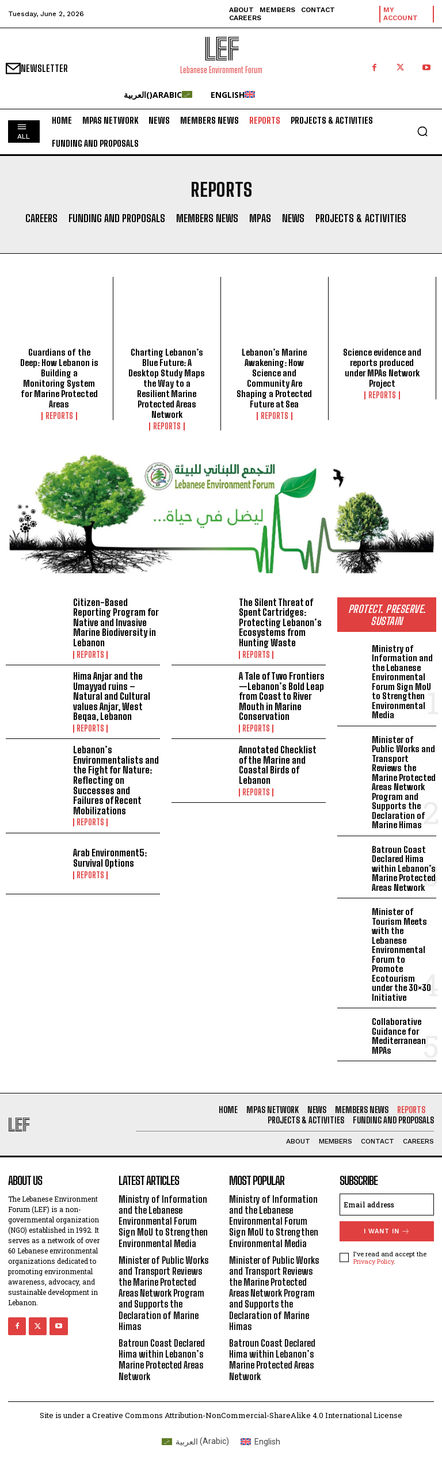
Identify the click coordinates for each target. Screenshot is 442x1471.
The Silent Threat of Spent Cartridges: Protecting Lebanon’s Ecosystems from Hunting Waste (280, 622)
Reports (59, 416)
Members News (207, 218)
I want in (387, 1231)
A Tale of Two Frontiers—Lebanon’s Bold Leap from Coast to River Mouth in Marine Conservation (282, 696)
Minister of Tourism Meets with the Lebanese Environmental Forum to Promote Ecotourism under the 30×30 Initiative (401, 954)
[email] (387, 1204)
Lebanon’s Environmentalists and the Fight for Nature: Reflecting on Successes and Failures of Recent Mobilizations (116, 780)
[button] (422, 131)
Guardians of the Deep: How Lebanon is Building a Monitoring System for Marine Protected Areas (59, 378)
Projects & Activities (360, 218)
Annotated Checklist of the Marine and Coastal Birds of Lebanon (278, 765)
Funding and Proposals (116, 218)
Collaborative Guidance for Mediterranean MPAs (399, 1035)
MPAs (260, 218)
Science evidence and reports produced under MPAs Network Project (382, 367)
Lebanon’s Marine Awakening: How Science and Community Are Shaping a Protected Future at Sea (274, 378)
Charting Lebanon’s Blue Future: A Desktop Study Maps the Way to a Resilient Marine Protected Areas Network (166, 383)
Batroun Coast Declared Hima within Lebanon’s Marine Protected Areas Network (404, 868)
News (293, 218)
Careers (41, 218)
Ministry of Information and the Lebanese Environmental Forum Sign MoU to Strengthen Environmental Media (402, 682)
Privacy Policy (373, 1261)
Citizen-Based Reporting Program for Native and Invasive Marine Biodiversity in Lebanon (116, 622)
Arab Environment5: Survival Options (110, 857)
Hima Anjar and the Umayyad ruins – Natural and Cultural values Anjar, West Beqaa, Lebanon (111, 696)
